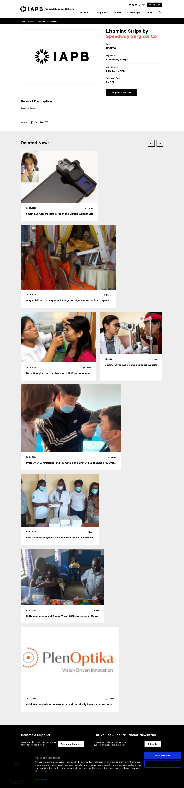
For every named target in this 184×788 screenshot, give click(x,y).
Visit (154, 5)
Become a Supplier (71, 744)
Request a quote (121, 92)
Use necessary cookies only (162, 765)
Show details (41, 780)
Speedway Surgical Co (131, 36)
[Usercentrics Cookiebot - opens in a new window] (16, 783)
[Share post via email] (47, 122)
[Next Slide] (160, 143)
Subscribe (153, 744)
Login (142, 5)
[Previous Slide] (151, 143)
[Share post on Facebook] (33, 122)
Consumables (52, 21)
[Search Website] (160, 12)
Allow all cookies (162, 757)
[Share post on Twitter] (37, 122)
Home (23, 21)
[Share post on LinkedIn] (42, 122)
